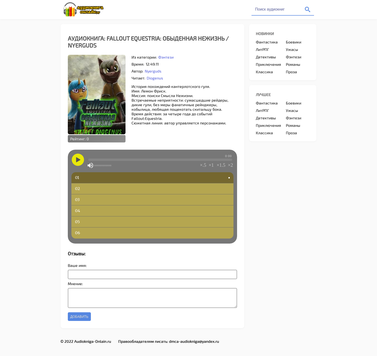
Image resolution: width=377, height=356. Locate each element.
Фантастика (267, 42)
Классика (264, 71)
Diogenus (155, 78)
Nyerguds (153, 71)
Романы (293, 64)
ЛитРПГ (262, 49)
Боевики (293, 42)
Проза (291, 71)
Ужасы (292, 49)
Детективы (266, 57)
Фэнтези (166, 57)
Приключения (268, 64)
